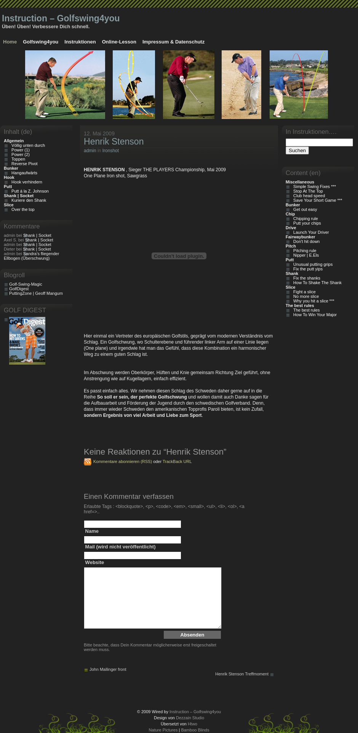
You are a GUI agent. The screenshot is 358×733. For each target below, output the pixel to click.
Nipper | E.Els (305, 255)
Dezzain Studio (190, 717)
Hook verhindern (25, 182)
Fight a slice (303, 291)
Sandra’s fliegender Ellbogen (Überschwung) (31, 255)
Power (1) (19, 150)
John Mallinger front (108, 669)
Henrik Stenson (114, 141)
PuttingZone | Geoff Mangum (36, 293)
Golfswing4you (40, 42)
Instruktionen (80, 42)
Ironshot (110, 150)
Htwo (192, 724)
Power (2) (19, 154)
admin (90, 150)
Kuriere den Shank (27, 200)
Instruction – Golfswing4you (61, 18)
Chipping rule (304, 218)
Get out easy (304, 209)
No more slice (305, 296)
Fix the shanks (305, 278)
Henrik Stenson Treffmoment (241, 674)
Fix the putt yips (307, 269)
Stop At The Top (307, 191)
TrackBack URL (177, 461)
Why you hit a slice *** (312, 301)
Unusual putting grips (311, 264)
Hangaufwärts (23, 172)
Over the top (22, 209)
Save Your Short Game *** (316, 200)
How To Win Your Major (314, 314)
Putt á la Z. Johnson (29, 191)
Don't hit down (305, 241)
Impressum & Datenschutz (173, 42)
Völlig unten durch (27, 145)
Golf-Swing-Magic (25, 284)
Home (10, 42)
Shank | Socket (37, 235)
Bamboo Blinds (195, 730)
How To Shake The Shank (316, 282)
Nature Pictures (163, 730)
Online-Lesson (119, 42)
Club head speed (308, 195)
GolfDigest (19, 288)
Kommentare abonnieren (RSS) (122, 461)
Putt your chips (306, 223)
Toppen (17, 159)
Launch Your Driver (310, 232)
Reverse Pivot (23, 163)
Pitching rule (303, 250)
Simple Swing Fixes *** (313, 186)
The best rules (305, 310)
